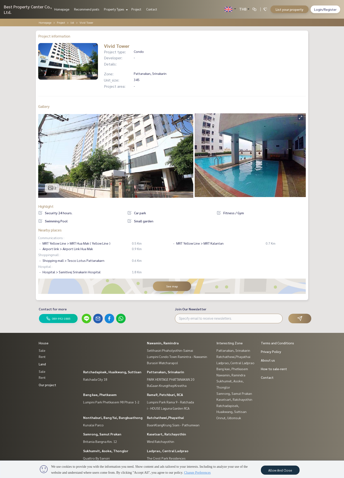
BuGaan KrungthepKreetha (167, 385)
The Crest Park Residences (166, 458)
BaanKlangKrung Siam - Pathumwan (173, 425)
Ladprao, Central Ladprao (167, 451)
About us (268, 360)
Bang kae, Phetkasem (100, 394)
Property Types (115, 9)
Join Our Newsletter (190, 309)
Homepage (61, 9)
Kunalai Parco (93, 425)
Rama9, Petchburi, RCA (165, 394)
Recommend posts (86, 9)
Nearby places (50, 229)
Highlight (46, 206)
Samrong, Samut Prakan (102, 434)
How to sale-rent (274, 369)
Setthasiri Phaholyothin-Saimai (170, 350)
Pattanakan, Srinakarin (165, 372)
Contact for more (53, 309)
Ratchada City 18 (95, 379)
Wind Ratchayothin (160, 441)
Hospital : (45, 266)
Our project (47, 385)
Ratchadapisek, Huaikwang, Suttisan (112, 372)
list (72, 22)
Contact (151, 9)
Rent (42, 356)
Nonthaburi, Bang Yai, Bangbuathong (112, 417)
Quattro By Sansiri (96, 458)
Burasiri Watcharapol (162, 363)
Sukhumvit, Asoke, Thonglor (105, 451)
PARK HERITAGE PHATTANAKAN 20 (170, 379)
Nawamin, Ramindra (163, 343)
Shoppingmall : (49, 255)
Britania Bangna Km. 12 (100, 441)
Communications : (51, 238)
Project (136, 9)
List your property (289, 9)
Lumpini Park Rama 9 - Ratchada (170, 402)
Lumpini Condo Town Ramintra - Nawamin (177, 356)
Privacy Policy (271, 351)
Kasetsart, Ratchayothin (166, 434)
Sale (42, 350)
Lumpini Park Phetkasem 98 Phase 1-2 (111, 402)
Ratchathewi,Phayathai (165, 417)
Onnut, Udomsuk (228, 418)
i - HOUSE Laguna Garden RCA (168, 408)
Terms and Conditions (277, 343)
